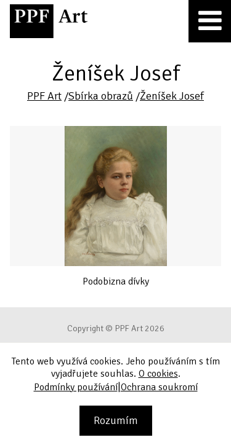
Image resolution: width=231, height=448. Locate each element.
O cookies (158, 373)
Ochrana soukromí (159, 387)
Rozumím (116, 420)
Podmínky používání (76, 387)
